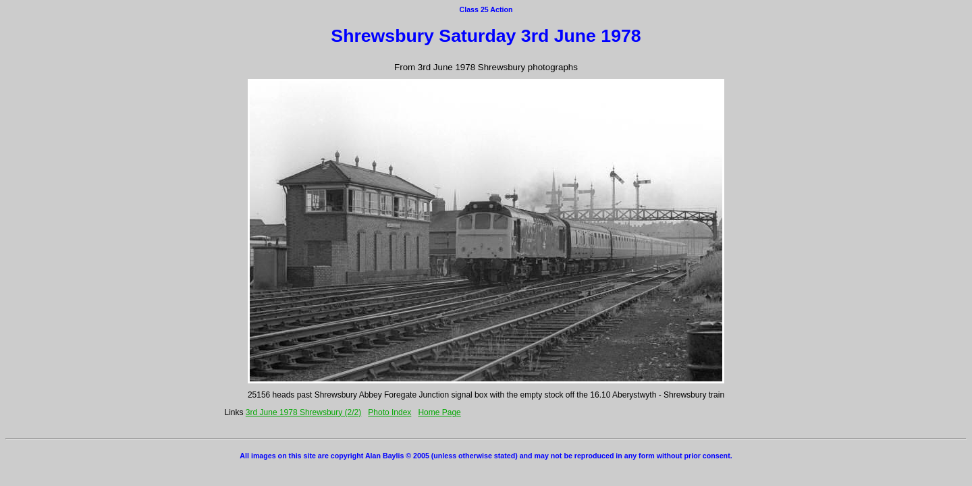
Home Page (439, 412)
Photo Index (389, 412)
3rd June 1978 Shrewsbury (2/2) (303, 412)
